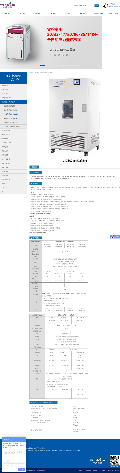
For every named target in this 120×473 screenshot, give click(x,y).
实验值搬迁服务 (97, 13)
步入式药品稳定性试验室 (12, 126)
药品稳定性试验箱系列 (9, 102)
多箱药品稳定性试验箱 (11, 122)
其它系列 (4, 192)
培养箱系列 (5, 155)
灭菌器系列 (5, 85)
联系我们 (83, 13)
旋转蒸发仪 (5, 94)
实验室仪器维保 (112, 13)
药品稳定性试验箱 (10, 106)
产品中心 (53, 13)
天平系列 (4, 188)
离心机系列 (5, 151)
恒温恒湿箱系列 (6, 98)
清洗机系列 (5, 171)
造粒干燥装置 (6, 159)
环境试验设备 (6, 134)
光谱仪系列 (5, 175)
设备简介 (34, 167)
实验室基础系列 (6, 143)
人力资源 (67, 13)
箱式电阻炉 (5, 147)
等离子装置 (5, 167)
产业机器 (4, 183)
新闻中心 (37, 13)
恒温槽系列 (5, 138)
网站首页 (7, 13)
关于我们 (23, 13)
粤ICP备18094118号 (39, 470)
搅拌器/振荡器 (6, 130)
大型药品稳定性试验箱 (11, 114)
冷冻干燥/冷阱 (6, 163)
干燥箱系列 (5, 89)
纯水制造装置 (6, 179)
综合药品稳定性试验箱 (11, 110)
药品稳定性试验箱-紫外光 (12, 118)
